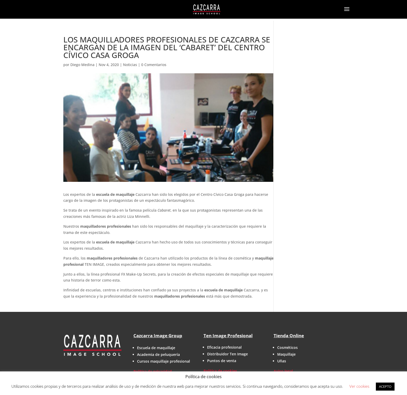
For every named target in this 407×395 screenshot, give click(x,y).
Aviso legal (283, 371)
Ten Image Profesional (228, 336)
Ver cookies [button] (359, 386)
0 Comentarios (153, 64)
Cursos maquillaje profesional (163, 361)
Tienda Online (289, 336)
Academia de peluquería (158, 354)
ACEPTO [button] (385, 386)
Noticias (130, 64)
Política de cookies (220, 370)
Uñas (281, 360)
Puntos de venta (221, 360)
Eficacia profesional (224, 347)
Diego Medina (82, 64)
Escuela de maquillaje (156, 347)
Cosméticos (287, 347)
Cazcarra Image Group (157, 336)
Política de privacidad (152, 371)
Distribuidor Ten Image (227, 353)
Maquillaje (286, 354)
